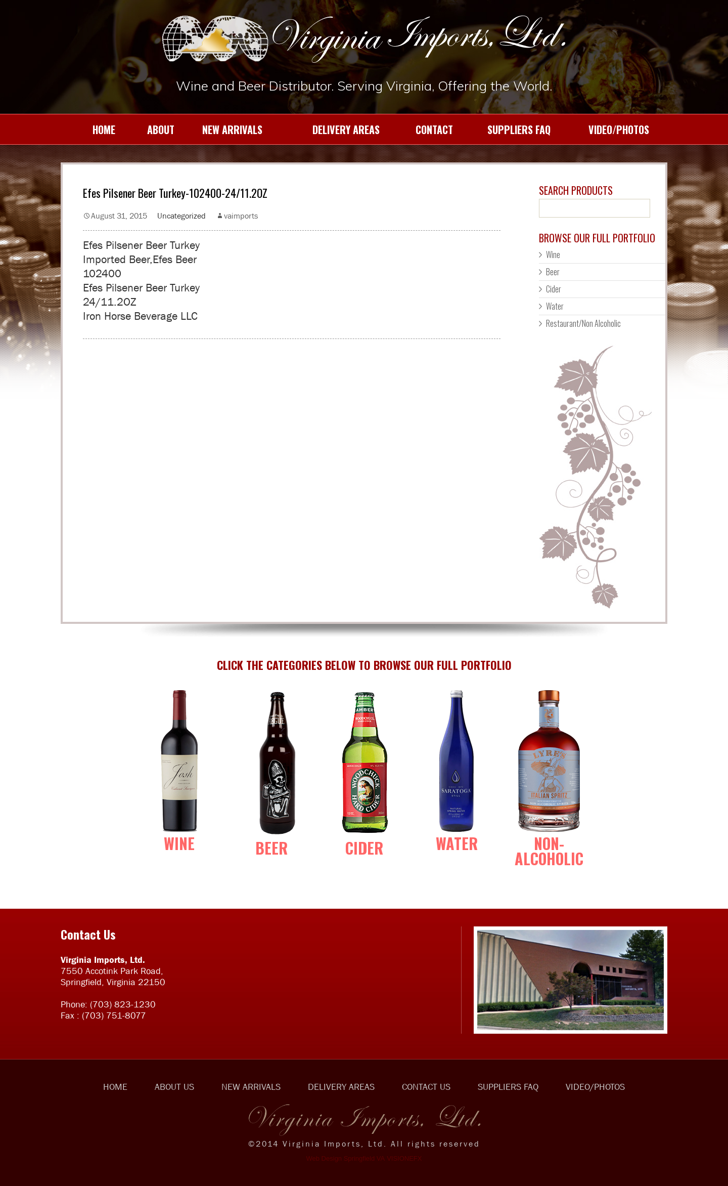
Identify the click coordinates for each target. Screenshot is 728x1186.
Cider (553, 289)
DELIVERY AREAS (329, 129)
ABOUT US (174, 1087)
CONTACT (424, 129)
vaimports (241, 215)
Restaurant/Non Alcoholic (583, 323)
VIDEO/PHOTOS (607, 129)
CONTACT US (426, 1087)
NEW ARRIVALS (226, 129)
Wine (553, 254)
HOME (91, 129)
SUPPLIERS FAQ (510, 129)
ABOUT (152, 129)
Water (555, 306)
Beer (553, 272)
